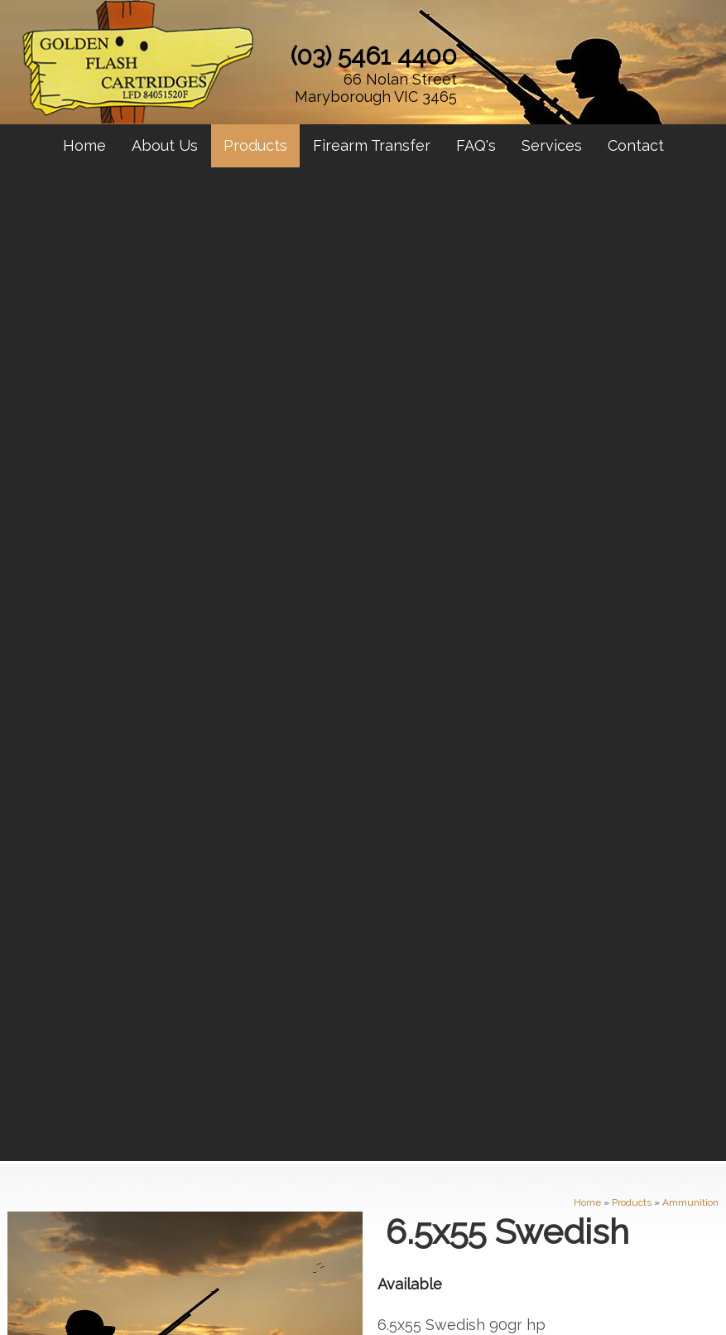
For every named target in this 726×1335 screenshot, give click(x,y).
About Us (165, 145)
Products (255, 145)
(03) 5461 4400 (374, 55)
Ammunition (690, 205)
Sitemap (20, 1283)
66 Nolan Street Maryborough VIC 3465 (376, 87)
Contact (636, 145)
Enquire (462, 521)
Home (84, 145)
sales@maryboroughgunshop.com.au (490, 1116)
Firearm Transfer (371, 145)
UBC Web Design (389, 1295)
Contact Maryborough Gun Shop (363, 682)
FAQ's (476, 145)
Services (552, 145)
